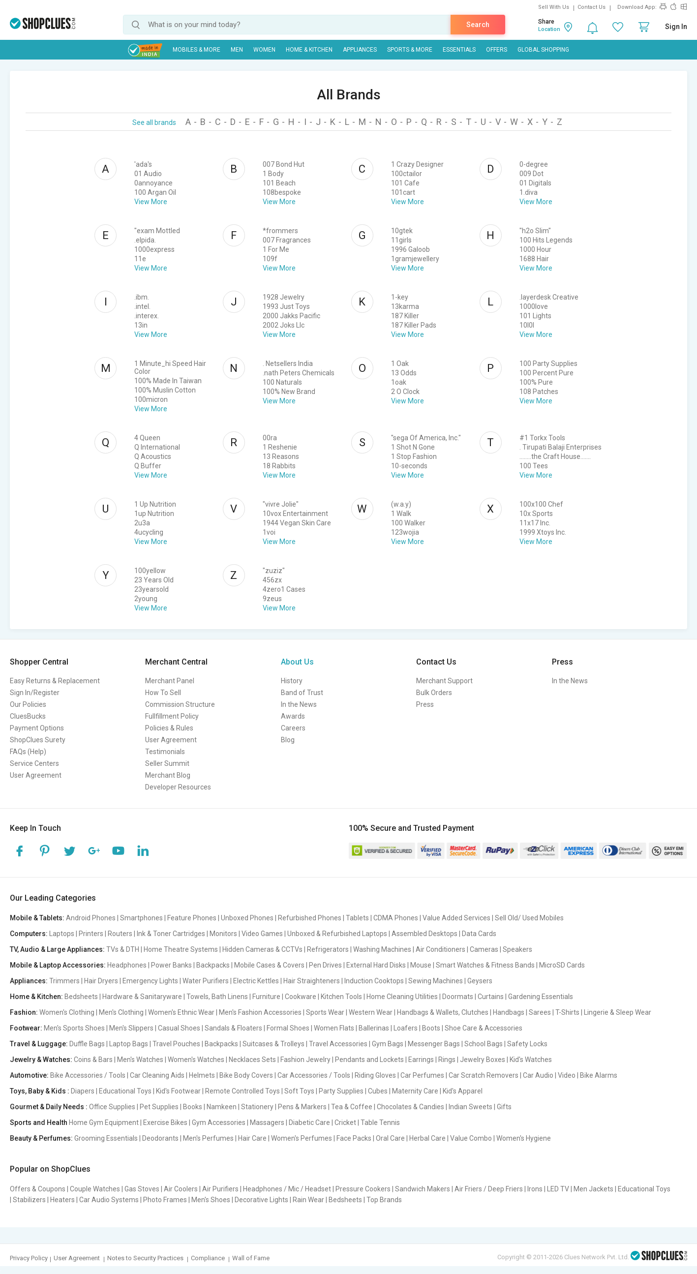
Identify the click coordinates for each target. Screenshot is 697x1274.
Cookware (300, 997)
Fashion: (24, 1012)
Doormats (457, 997)
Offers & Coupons (37, 1189)
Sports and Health (38, 1122)
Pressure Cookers (363, 1189)
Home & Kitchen (309, 49)
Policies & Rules (169, 728)
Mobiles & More (196, 49)
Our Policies (28, 704)
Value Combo (471, 1138)
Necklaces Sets (252, 1059)
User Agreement (35, 775)
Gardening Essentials (540, 997)
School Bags (483, 1044)
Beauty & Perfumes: (41, 1138)
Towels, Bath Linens (217, 997)
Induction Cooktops (374, 981)
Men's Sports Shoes (74, 1028)
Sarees (540, 1012)
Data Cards (479, 934)
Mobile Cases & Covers (269, 965)
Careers (293, 728)
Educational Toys (125, 1091)
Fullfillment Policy (172, 716)
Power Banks (171, 965)
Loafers (406, 1028)
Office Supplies (112, 1107)
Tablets (357, 918)
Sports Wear (325, 1012)
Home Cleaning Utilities (402, 997)
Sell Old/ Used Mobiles (529, 918)
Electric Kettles (256, 981)
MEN (237, 49)
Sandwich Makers (422, 1189)
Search (477, 25)
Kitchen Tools (341, 997)
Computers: (29, 934)
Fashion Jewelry (305, 1059)
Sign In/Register (35, 693)
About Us (297, 662)
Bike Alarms (598, 1075)
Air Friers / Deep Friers (489, 1189)
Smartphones (141, 918)
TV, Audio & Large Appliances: (57, 949)
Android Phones (91, 918)
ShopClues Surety (37, 740)
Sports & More (409, 49)
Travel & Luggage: (39, 1044)
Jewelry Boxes (482, 1059)
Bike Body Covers (246, 1075)
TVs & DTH (122, 949)
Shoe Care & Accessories (483, 1028)
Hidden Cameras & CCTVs (262, 949)
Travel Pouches (176, 1044)
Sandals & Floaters (233, 1028)
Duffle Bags (87, 1044)
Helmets (202, 1075)
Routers (120, 934)
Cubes (378, 1091)
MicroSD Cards (562, 965)
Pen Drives (325, 965)
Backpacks (213, 965)
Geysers (479, 981)
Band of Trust (302, 693)
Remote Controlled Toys (242, 1091)
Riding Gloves (375, 1075)
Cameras (484, 949)
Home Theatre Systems (181, 949)
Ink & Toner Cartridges (171, 934)
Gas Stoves (141, 1189)
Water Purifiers (205, 981)
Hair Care (252, 1138)
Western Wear (371, 1012)
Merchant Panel (169, 681)
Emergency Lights (150, 981)
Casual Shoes (179, 1028)
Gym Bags (387, 1044)
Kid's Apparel (463, 1091)
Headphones (127, 965)
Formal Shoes (288, 1028)
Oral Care (390, 1138)
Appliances (360, 49)
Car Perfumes (422, 1075)
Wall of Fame (251, 1258)
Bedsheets (81, 997)
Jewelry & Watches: (41, 1059)
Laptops (61, 934)
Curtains (491, 997)
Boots (431, 1028)
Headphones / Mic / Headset (287, 1189)
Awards (293, 716)
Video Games (262, 934)
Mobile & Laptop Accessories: (58, 965)
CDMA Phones (395, 918)
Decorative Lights (261, 1200)
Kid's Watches (531, 1059)
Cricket (345, 1122)
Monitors (223, 934)
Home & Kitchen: (36, 997)
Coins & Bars (93, 1059)
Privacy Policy (29, 1258)
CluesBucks (28, 716)
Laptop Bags (128, 1044)
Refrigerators (328, 949)
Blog (288, 740)
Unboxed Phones (247, 918)
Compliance (208, 1258)
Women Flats (334, 1028)
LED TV (558, 1189)
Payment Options (37, 728)
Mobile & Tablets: (37, 918)
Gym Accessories (218, 1122)
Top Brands (384, 1200)
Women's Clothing (66, 1012)
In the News (299, 704)
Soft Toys (299, 1091)
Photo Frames (165, 1200)
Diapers (82, 1091)
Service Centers (34, 763)
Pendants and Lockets (369, 1059)
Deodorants (160, 1138)
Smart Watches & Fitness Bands (485, 965)
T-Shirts (567, 1012)
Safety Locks (527, 1044)
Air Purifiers (220, 1189)
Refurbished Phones (309, 918)
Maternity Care (415, 1091)
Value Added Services (456, 918)
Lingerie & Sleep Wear (617, 1012)
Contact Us (591, 7)
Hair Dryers (101, 981)
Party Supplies (341, 1091)
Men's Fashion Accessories (260, 1012)
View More (150, 202)
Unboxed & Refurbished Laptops (337, 934)
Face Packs (353, 1138)
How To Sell (163, 693)
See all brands (154, 122)
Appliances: (29, 981)
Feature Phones (191, 918)
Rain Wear (308, 1200)
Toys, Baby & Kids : (39, 1091)
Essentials (459, 49)
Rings (446, 1059)
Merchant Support (444, 681)
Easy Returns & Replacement (55, 681)
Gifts (504, 1107)
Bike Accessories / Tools (87, 1075)
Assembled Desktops (424, 934)
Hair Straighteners (311, 981)
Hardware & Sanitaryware (142, 997)
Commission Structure (180, 704)
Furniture (266, 997)
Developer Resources (178, 787)
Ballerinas (374, 1028)
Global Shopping (543, 49)
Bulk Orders (434, 693)
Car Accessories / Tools (313, 1075)
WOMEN (264, 49)
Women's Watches (196, 1059)
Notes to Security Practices (145, 1258)
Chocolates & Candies (410, 1107)
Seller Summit (167, 763)
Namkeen (222, 1107)
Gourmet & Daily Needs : (49, 1107)
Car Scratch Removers (483, 1075)
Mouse (420, 965)
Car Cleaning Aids (157, 1075)
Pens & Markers (302, 1107)
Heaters (62, 1200)
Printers (91, 934)
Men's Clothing (121, 1012)
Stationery (257, 1107)
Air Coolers (181, 1189)
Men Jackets (593, 1189)
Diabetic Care (309, 1122)
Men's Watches (140, 1059)
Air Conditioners (440, 949)
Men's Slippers (131, 1028)
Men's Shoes (210, 1200)
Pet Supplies (159, 1107)
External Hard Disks (376, 965)
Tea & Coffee (351, 1107)
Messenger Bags (434, 1044)
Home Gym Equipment (104, 1122)
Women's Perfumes (301, 1138)
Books (192, 1107)
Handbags (508, 1012)
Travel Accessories (338, 1044)
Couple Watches (95, 1189)
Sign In (676, 26)
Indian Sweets (470, 1107)
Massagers (267, 1122)
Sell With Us (553, 7)
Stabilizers (29, 1200)
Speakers (517, 949)
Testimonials (165, 752)
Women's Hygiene (523, 1138)
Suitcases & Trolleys (273, 1044)
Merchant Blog (167, 775)
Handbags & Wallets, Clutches (442, 1012)
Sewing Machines (435, 981)
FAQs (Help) (28, 752)
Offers (496, 49)
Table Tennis (380, 1122)
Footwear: (26, 1028)
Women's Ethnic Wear (181, 1012)
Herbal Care (427, 1138)
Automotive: (29, 1075)
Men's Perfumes (208, 1138)
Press (425, 704)
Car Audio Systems (109, 1200)
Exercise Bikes (165, 1122)
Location (549, 29)
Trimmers (64, 981)
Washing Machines (382, 949)
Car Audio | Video (549, 1075)
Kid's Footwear (178, 1091)
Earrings (421, 1059)
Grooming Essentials (106, 1138)
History (292, 681)
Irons (535, 1189)
